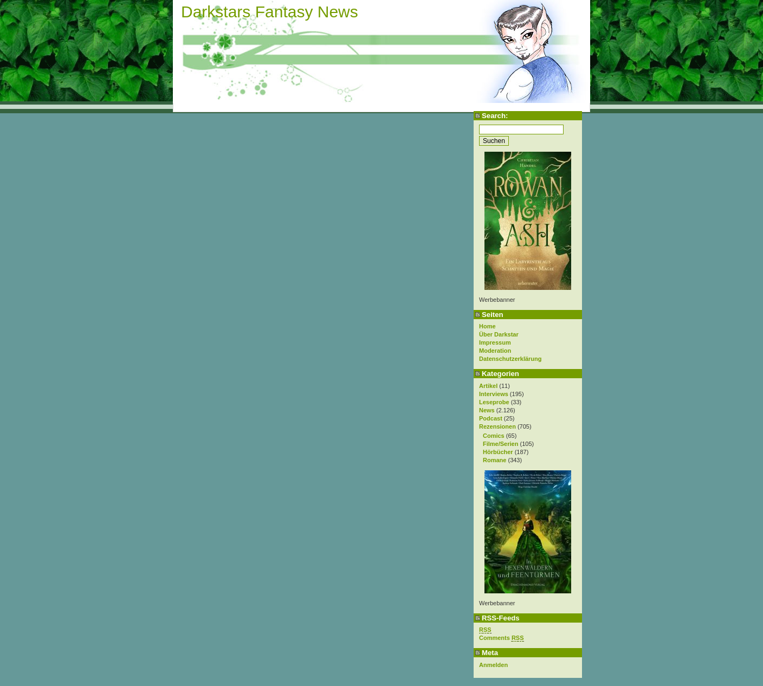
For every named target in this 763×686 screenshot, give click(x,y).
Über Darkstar (499, 334)
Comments (501, 638)
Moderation (495, 350)
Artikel (488, 386)
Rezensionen (497, 426)
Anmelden (493, 665)
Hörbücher (498, 452)
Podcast (490, 418)
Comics (494, 435)
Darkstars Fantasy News (269, 12)
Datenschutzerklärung (510, 358)
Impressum (495, 342)
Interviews (493, 394)
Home (487, 326)
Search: (495, 116)
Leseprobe (494, 402)
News (487, 410)
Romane (494, 460)
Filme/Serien (500, 444)
